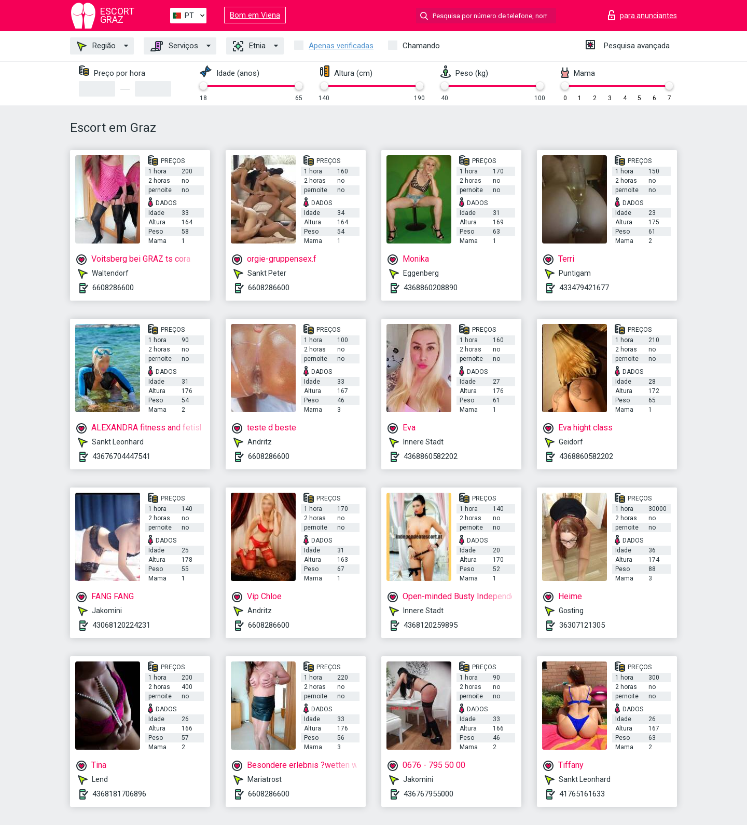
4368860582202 (431, 456)
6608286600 (113, 287)
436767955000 (428, 794)
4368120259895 (431, 625)
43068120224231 (121, 625)
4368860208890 (431, 287)
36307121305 (582, 625)
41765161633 (582, 794)
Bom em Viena (255, 15)
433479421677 (584, 287)
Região (96, 46)
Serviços (174, 46)
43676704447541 (121, 456)
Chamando (421, 45)
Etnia (249, 46)
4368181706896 (119, 794)
